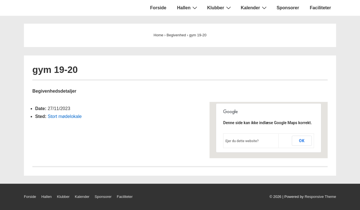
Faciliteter (320, 7)
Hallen (188, 8)
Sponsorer (287, 7)
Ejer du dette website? (242, 141)
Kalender (254, 8)
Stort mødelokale (65, 116)
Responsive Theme (320, 197)
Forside (158, 7)
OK (302, 140)
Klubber (219, 8)
